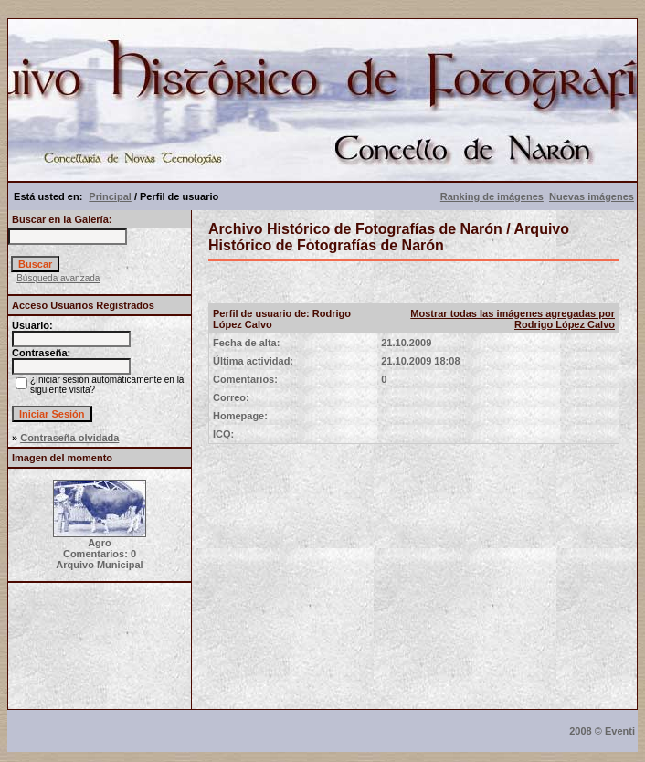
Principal (110, 196)
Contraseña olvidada (69, 437)
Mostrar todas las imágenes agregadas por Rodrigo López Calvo (512, 319)
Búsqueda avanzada (58, 278)
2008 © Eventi (602, 730)
